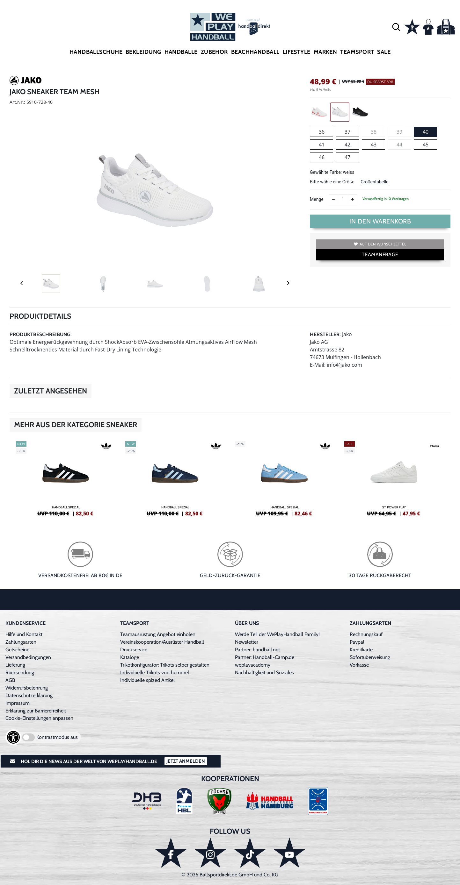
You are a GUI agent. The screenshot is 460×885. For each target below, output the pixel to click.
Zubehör (214, 51)
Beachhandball (255, 51)
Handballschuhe (95, 51)
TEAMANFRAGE (380, 254)
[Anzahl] (343, 199)
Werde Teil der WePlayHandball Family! (277, 634)
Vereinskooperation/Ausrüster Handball (162, 642)
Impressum (17, 703)
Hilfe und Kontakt (23, 634)
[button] (396, 26)
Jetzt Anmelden (185, 761)
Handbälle (181, 51)
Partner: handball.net (257, 650)
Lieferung (15, 665)
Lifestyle (296, 51)
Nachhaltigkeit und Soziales (264, 672)
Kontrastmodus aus (57, 737)
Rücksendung (19, 672)
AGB (10, 680)
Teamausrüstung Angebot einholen (157, 634)
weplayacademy (252, 665)
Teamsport (357, 51)
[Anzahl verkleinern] (333, 199)
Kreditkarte (361, 650)
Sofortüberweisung (370, 657)
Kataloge (129, 657)
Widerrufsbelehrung (26, 688)
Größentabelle (374, 181)
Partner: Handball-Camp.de (264, 657)
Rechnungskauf (366, 634)
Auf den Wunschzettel (380, 244)
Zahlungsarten (20, 642)
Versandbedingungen (28, 657)
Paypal (357, 642)
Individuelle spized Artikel (147, 680)
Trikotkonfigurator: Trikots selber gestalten (164, 665)
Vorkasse (359, 665)
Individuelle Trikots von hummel (154, 672)
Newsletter (246, 642)
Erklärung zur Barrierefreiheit (35, 711)
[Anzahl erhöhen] (352, 199)
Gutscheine (17, 650)
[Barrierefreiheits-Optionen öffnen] (13, 737)
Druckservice (133, 650)
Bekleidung (143, 51)
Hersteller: (325, 334)
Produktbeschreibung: (41, 334)
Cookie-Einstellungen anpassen (39, 718)
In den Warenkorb (380, 221)
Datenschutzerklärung (29, 695)
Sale (384, 51)
